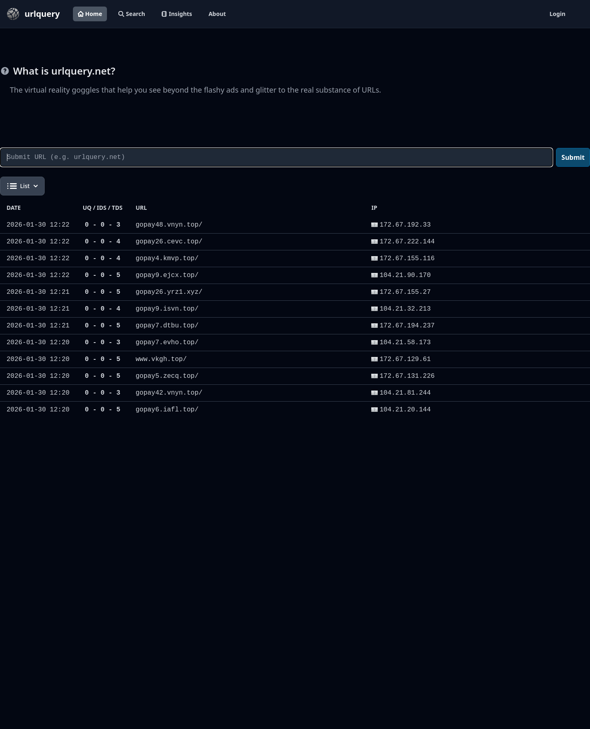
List (22, 186)
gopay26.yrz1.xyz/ (169, 292)
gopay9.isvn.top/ (167, 309)
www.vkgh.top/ (161, 359)
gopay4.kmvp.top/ (167, 258)
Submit (573, 157)
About (217, 14)
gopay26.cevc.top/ (169, 241)
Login (557, 14)
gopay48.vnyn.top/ (169, 225)
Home (90, 14)
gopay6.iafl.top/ (167, 409)
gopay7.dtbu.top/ (167, 325)
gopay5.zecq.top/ (167, 376)
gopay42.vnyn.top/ (169, 393)
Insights (176, 14)
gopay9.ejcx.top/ (167, 275)
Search (131, 14)
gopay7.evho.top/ (167, 342)
